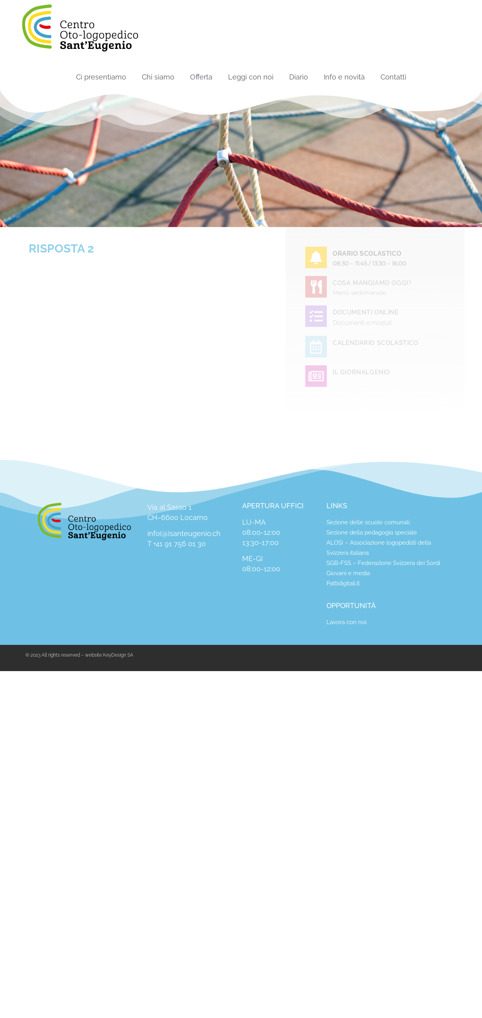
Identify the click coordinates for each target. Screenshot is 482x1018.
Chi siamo (158, 77)
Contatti (393, 77)
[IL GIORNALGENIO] (316, 376)
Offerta (201, 77)
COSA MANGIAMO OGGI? (372, 283)
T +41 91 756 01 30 (176, 544)
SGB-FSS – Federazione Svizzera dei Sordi (383, 563)
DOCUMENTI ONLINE (366, 312)
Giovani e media (348, 573)
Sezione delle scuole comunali (368, 522)
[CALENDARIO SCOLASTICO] (316, 346)
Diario (298, 77)
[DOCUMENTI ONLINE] (316, 316)
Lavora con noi (346, 622)
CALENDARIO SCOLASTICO (376, 343)
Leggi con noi (251, 77)
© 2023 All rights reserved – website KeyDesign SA (79, 655)
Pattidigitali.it (343, 583)
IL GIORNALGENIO (361, 372)
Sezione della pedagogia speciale (371, 532)
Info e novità (344, 77)
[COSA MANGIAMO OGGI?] (316, 287)
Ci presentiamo (101, 77)
